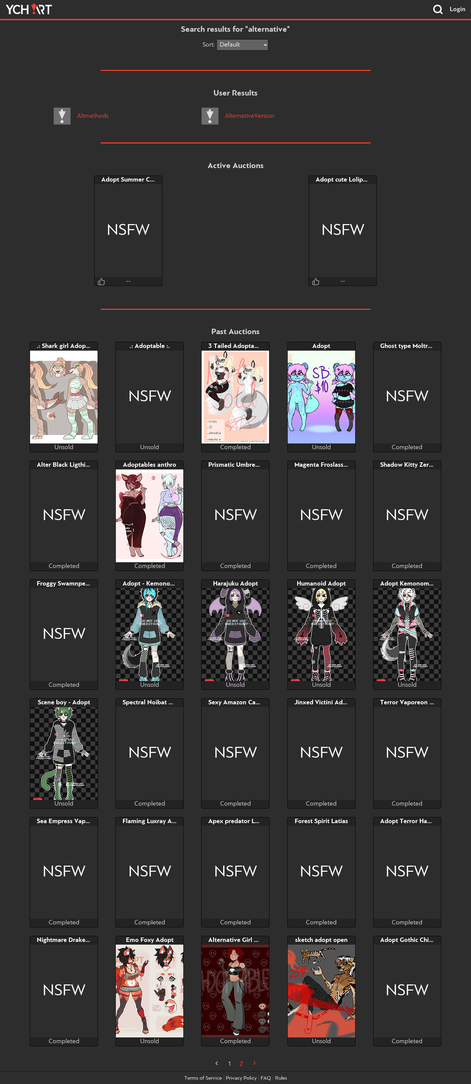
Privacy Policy (241, 1078)
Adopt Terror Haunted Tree (419, 821)
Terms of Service (203, 1078)
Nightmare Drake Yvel (68, 940)
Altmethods (81, 116)
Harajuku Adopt (235, 583)
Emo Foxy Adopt (150, 940)
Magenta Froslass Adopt (328, 465)
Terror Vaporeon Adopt (413, 702)
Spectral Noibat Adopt (154, 702)
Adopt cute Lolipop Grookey (356, 180)
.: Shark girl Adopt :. (65, 346)
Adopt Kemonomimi (409, 583)
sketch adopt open (321, 940)
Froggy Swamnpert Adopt (73, 583)
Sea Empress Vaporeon (69, 821)
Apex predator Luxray (239, 821)
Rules (281, 1078)
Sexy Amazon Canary (238, 702)
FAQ (266, 1078)
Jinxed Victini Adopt (323, 702)
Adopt (321, 346)
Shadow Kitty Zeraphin (412, 465)
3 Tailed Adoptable (235, 346)
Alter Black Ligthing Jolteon (76, 465)
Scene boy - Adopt (64, 702)
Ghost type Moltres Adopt (416, 346)
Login (458, 9)
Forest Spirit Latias (321, 821)
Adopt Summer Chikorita (136, 180)
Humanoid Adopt (321, 583)
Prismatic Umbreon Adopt (245, 465)
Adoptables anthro (149, 465)
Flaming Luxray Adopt (154, 821)
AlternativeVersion (238, 116)
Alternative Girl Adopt (240, 940)
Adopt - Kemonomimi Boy (160, 583)
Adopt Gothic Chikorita (413, 940)
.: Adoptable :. (150, 346)
